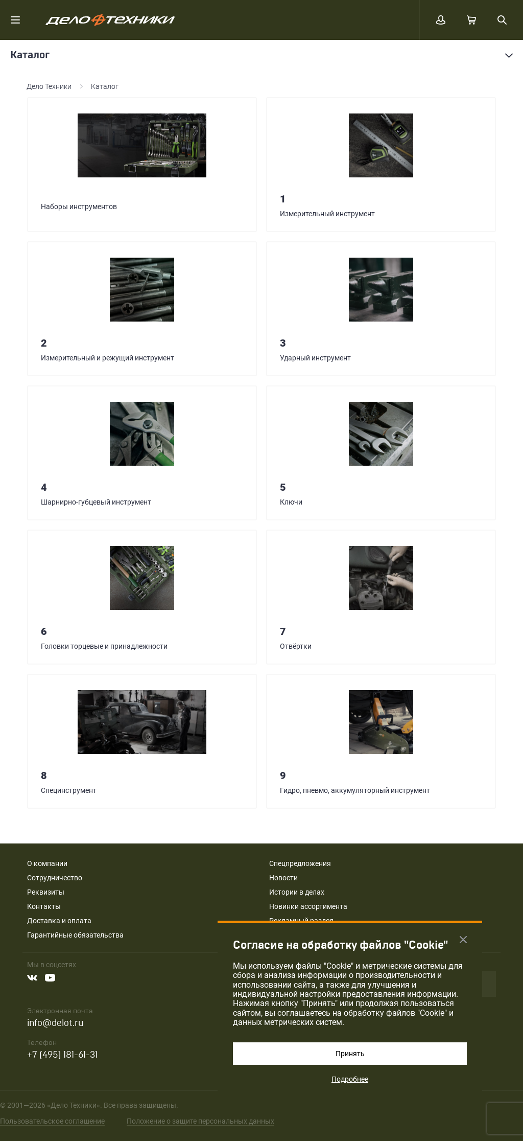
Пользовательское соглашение (52, 1121)
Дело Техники (49, 86)
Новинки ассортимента (308, 906)
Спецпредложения (300, 863)
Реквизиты (45, 892)
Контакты (44, 906)
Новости (283, 878)
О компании (47, 863)
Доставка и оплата (59, 921)
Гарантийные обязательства (75, 935)
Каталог (104, 86)
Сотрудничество (54, 878)
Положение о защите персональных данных (200, 1121)
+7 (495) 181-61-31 (62, 1054)
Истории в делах (296, 892)
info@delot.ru (55, 1023)
